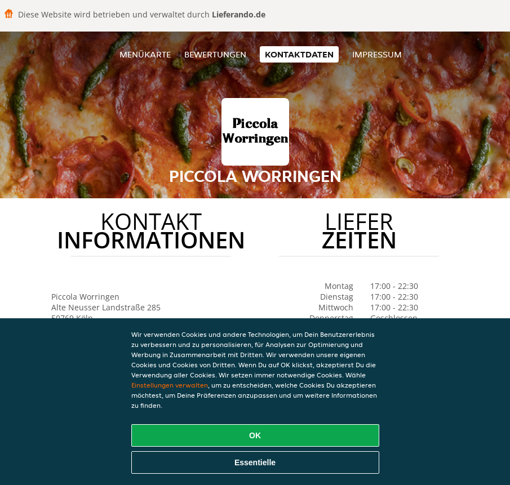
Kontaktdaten (299, 54)
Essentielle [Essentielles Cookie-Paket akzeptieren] (255, 462)
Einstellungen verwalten (169, 385)
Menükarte (145, 54)
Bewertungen (215, 54)
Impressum (377, 54)
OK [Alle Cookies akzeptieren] (255, 435)
